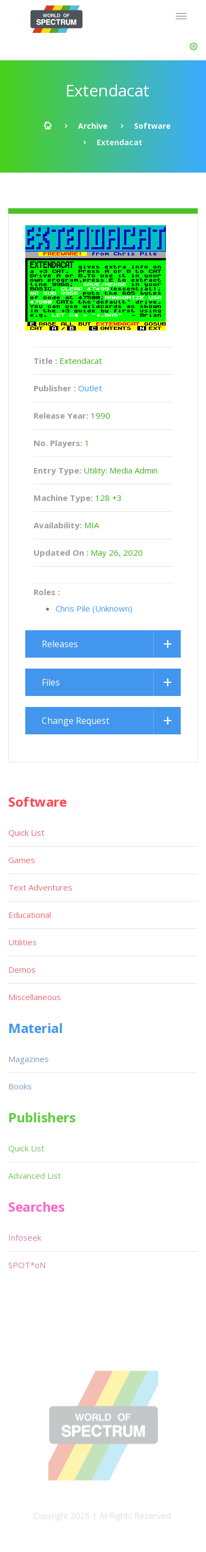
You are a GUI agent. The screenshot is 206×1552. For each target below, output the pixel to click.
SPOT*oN (27, 1264)
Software (152, 126)
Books (20, 1086)
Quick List (26, 832)
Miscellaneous (34, 996)
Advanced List (34, 1175)
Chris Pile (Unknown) (93, 608)
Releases (60, 644)
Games (21, 859)
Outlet (90, 388)
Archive (93, 126)
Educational (29, 914)
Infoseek (24, 1237)
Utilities (22, 942)
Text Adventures (40, 887)
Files (51, 682)
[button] (194, 46)
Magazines (28, 1058)
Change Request (75, 721)
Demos (22, 969)
